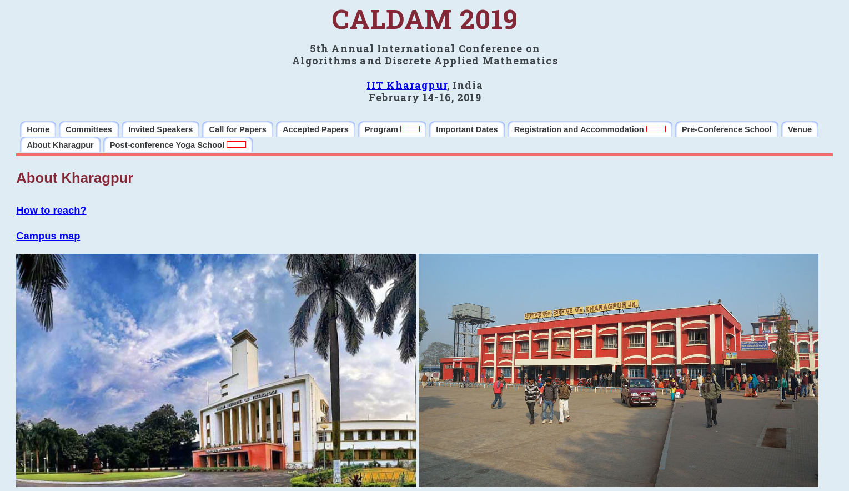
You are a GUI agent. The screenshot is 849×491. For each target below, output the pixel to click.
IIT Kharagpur (406, 85)
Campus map (48, 236)
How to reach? (51, 210)
